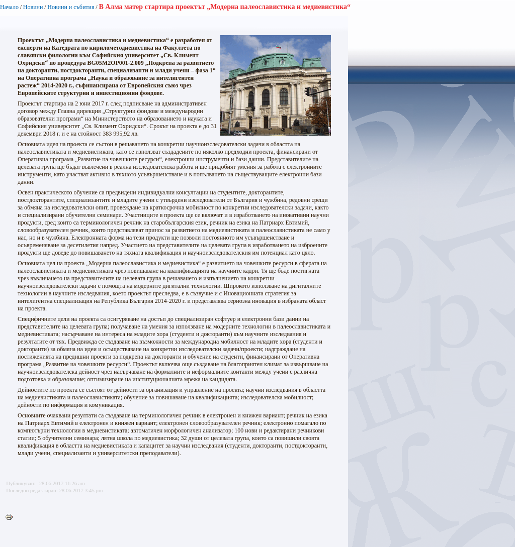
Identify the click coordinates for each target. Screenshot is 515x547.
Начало (9, 7)
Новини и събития (70, 7)
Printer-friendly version (11, 517)
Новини (33, 7)
